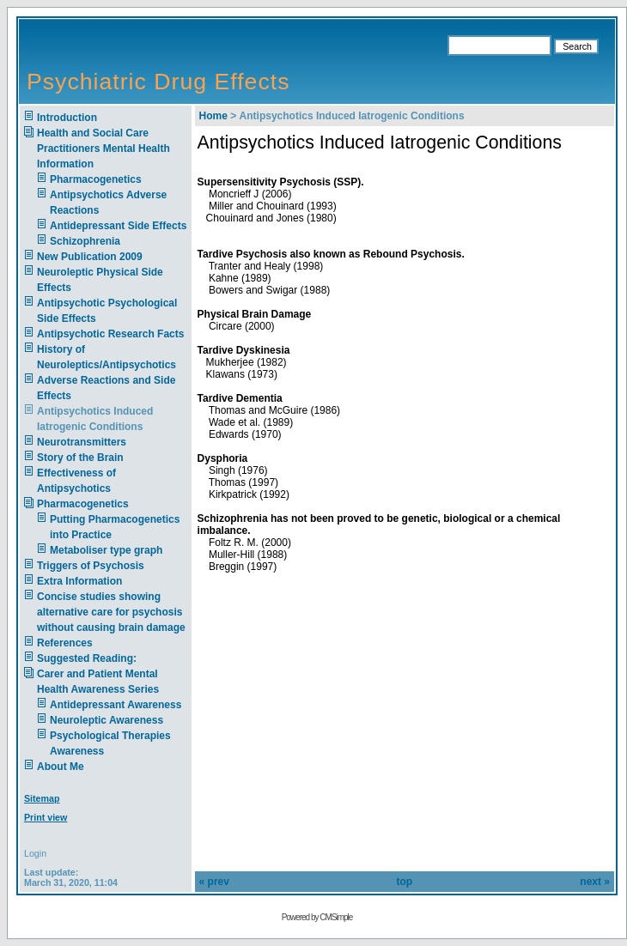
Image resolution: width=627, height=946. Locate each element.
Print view (45, 817)
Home (213, 116)
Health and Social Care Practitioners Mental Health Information (103, 148)
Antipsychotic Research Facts (110, 334)
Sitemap (41, 798)
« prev (214, 882)
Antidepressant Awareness (115, 705)
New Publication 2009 (90, 257)
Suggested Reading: (87, 658)
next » (595, 882)
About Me (60, 767)
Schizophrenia (85, 241)
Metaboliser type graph (106, 550)
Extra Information (79, 581)
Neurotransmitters (81, 442)
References (65, 643)
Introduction (67, 118)
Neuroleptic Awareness (106, 720)
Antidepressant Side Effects (118, 226)
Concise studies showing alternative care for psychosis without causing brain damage (111, 612)
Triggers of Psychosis (90, 566)
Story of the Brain (80, 458)
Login (35, 853)
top (404, 882)
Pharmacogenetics (96, 179)
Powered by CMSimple (317, 917)
